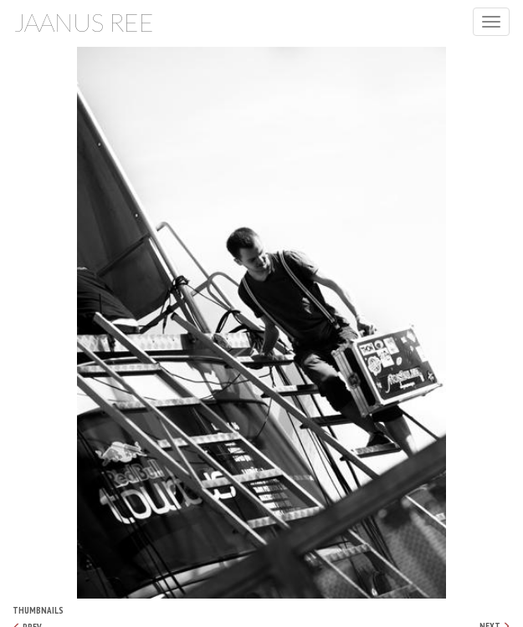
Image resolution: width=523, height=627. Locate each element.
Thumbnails (38, 610)
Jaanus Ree (83, 22)
